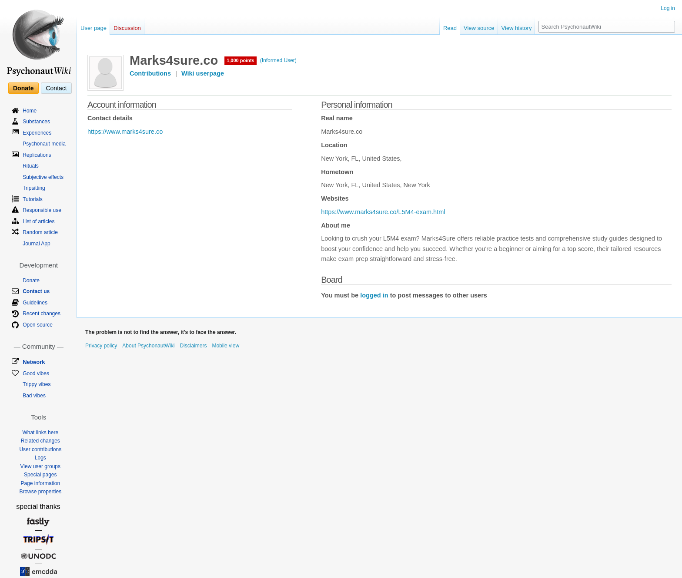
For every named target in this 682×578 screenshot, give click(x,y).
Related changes (40, 441)
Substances (36, 122)
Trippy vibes (36, 384)
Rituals (31, 166)
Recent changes (41, 313)
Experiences (37, 133)
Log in (668, 8)
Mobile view (225, 346)
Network (34, 362)
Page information (40, 483)
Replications (37, 155)
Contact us (36, 291)
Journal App (36, 244)
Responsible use (42, 210)
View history (516, 28)
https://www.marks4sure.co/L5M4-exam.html (383, 211)
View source (479, 28)
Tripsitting (34, 188)
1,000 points (240, 60)
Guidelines (35, 303)
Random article (40, 232)
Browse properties (40, 492)
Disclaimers (193, 346)
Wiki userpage (202, 73)
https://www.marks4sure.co (125, 131)
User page (93, 28)
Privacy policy (101, 346)
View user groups (40, 466)
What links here (40, 432)
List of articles (38, 221)
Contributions (150, 73)
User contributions (40, 449)
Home (30, 111)
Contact (56, 88)
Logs (40, 458)
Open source (38, 325)
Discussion (127, 28)
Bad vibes (34, 396)
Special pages (40, 475)
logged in (374, 295)
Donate (23, 88)
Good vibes (36, 373)
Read (450, 28)
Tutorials (33, 199)
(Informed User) (278, 60)
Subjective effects (43, 177)
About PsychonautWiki (148, 346)
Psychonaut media (44, 144)
